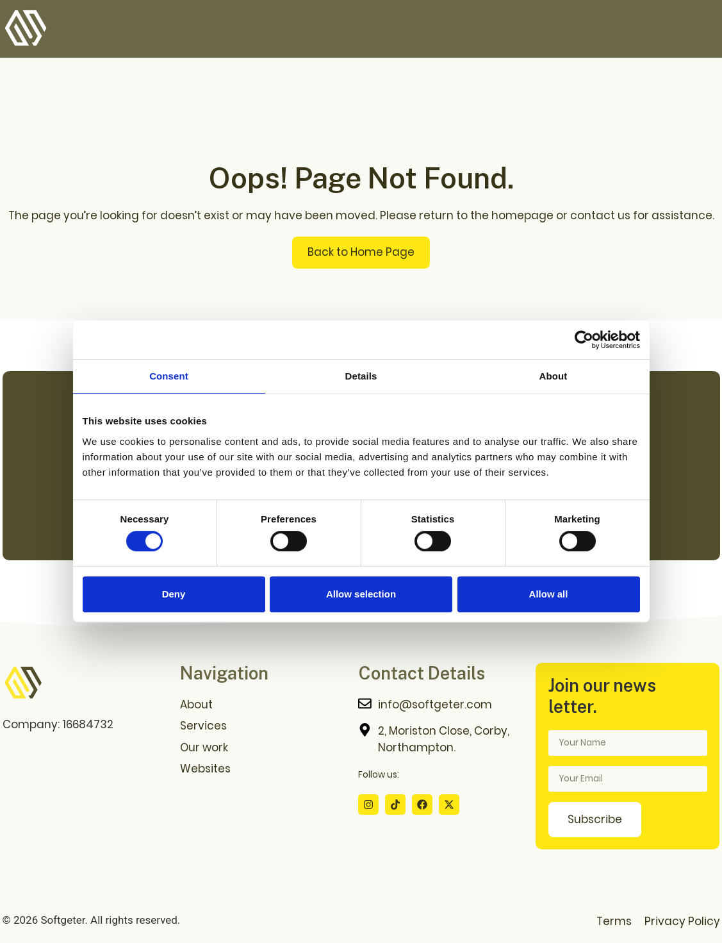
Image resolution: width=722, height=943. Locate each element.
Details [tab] (361, 376)
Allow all (548, 593)
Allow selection (361, 593)
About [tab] (553, 376)
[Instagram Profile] (368, 804)
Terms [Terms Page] (614, 921)
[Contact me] (440, 705)
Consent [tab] (168, 376)
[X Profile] (449, 804)
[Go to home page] (23, 683)
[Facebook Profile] (422, 804)
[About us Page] (262, 705)
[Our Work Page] (262, 748)
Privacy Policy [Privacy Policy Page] (682, 921)
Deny (174, 593)
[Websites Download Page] (262, 769)
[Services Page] (262, 726)
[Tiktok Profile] (395, 804)
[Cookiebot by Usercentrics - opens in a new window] (584, 339)
